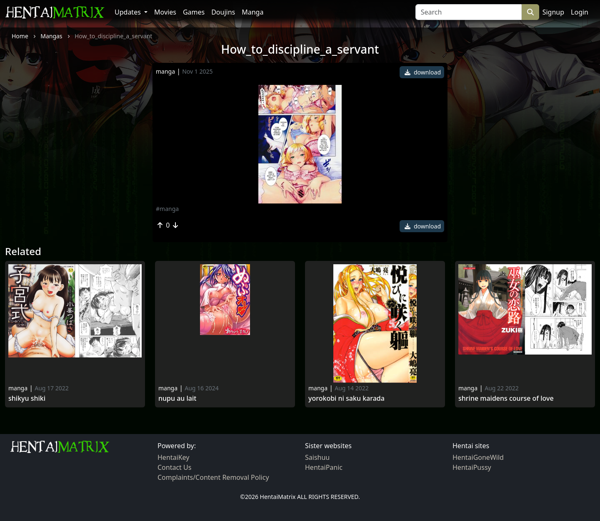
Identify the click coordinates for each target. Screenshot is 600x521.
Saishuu (317, 457)
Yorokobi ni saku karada (346, 398)
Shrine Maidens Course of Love (506, 398)
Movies (165, 12)
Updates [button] (128, 12)
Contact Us (174, 467)
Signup (553, 12)
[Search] (468, 12)
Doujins (223, 12)
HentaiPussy (471, 467)
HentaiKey (173, 457)
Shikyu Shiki (26, 398)
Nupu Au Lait (177, 398)
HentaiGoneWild (478, 457)
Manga (252, 12)
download (423, 72)
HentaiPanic (323, 467)
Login (579, 12)
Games (194, 12)
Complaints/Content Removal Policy (213, 477)
